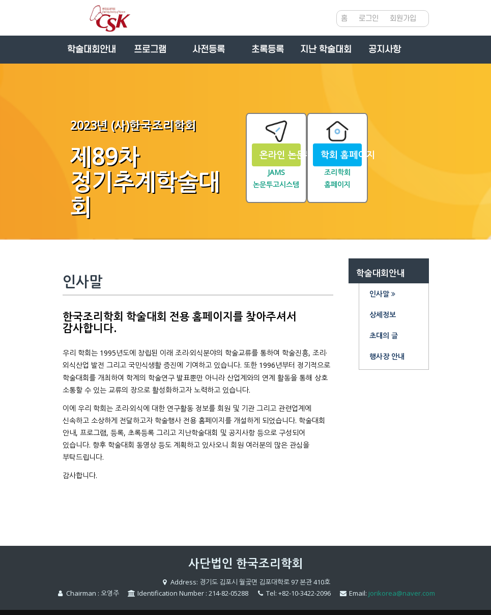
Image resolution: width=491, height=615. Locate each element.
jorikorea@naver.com (401, 593)
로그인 (369, 18)
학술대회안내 (91, 49)
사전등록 (208, 49)
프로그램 (150, 49)
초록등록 (267, 49)
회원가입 (403, 18)
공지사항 (384, 49)
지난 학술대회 (326, 49)
